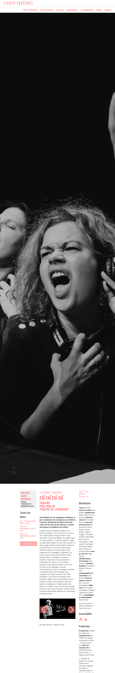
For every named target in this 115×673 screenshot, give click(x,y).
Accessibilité (72, 9)
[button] (71, 609)
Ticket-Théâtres (26, 9)
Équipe (99, 9)
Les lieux (60, 9)
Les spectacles (44, 9)
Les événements (87, 9)
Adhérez (108, 9)
